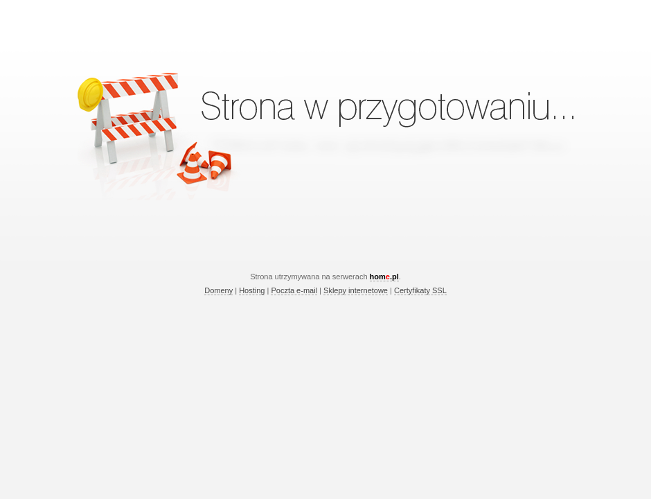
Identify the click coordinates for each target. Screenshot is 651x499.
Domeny (218, 290)
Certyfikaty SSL (420, 290)
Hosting (252, 290)
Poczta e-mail (294, 290)
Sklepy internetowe (355, 290)
